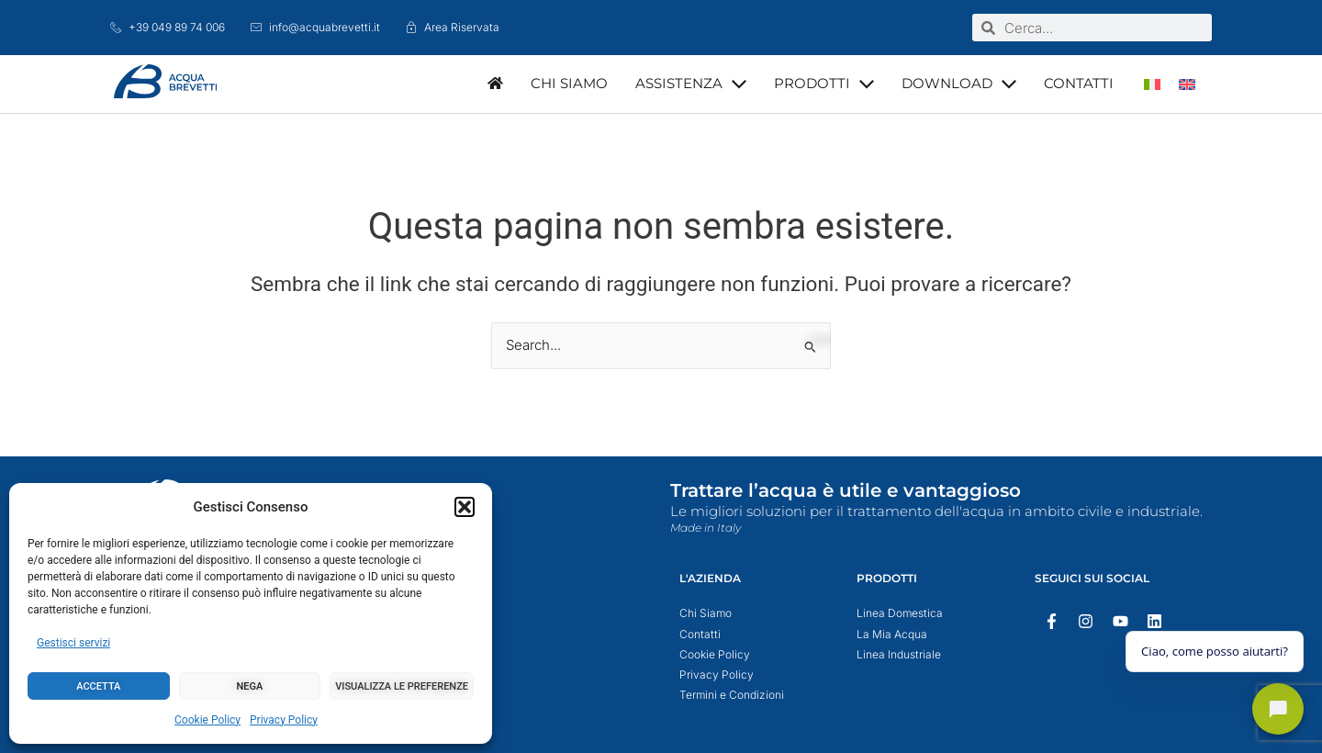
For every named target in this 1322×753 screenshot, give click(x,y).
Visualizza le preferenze (401, 686)
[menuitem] (1152, 84)
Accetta (98, 686)
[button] (464, 507)
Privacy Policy (284, 720)
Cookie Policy (207, 720)
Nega (250, 686)
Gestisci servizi (73, 642)
